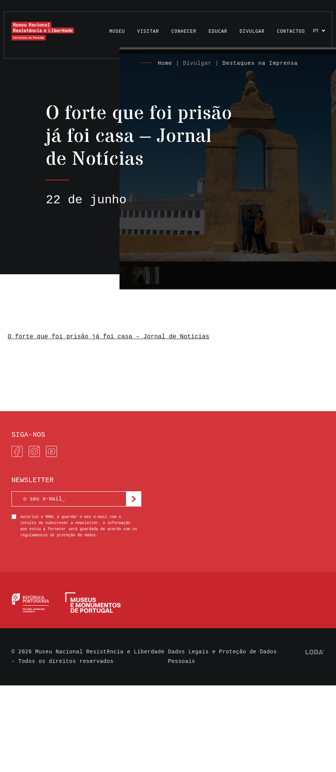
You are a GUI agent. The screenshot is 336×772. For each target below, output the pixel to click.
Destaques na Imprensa (260, 63)
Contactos (291, 31)
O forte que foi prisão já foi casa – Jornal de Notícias (108, 336)
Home (165, 63)
